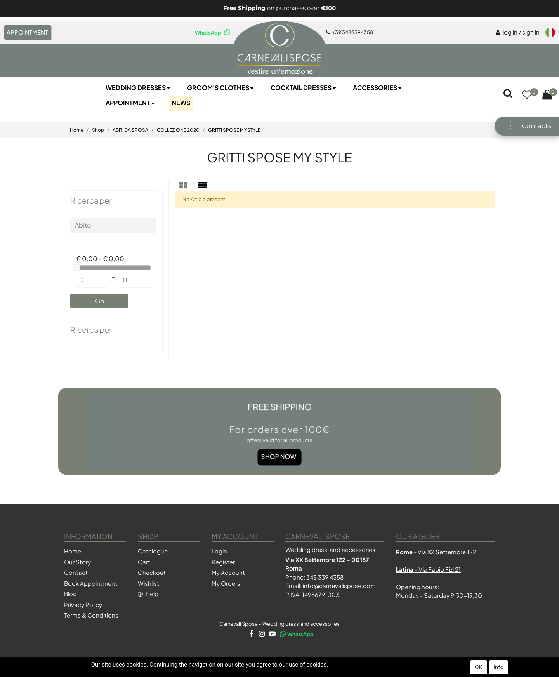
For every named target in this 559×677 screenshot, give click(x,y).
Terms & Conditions (91, 615)
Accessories (378, 88)
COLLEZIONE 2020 (178, 130)
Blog (70, 593)
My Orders (226, 583)
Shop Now (279, 450)
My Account (228, 572)
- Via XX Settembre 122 (436, 551)
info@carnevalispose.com (339, 585)
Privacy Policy (83, 604)
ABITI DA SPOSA (130, 130)
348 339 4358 (325, 577)
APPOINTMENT (27, 32)
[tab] (184, 185)
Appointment (131, 103)
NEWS (181, 103)
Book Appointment (90, 583)
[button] (527, 95)
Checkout (152, 572)
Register (223, 562)
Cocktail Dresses (304, 88)
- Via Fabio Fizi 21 (428, 569)
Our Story (77, 562)
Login (219, 551)
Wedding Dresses (139, 88)
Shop (98, 130)
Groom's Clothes (221, 88)
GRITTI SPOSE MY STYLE (234, 130)
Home (76, 130)
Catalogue (153, 551)
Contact (76, 572)
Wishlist (148, 583)
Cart (144, 562)
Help (148, 593)
